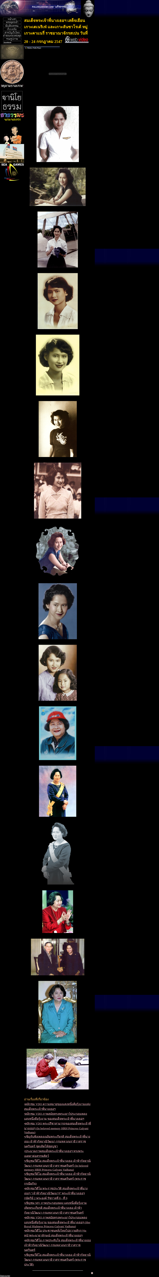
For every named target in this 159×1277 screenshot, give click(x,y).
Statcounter (5, 1276)
